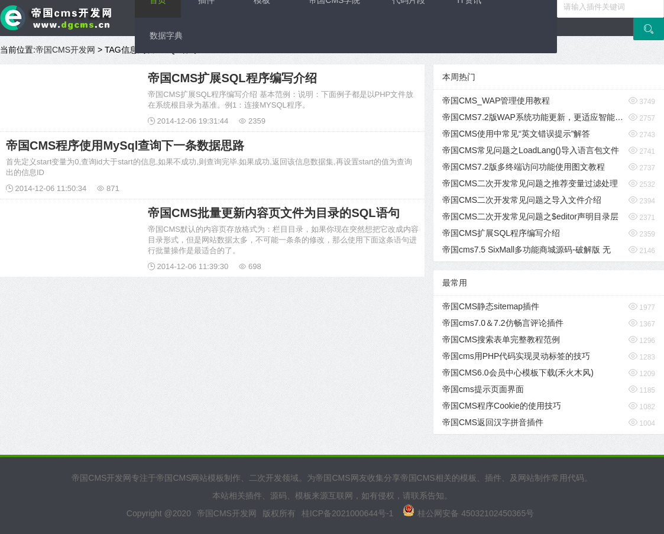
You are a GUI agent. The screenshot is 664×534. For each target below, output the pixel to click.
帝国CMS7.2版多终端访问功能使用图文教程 (523, 166)
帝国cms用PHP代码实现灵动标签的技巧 (516, 356)
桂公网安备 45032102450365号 (468, 513)
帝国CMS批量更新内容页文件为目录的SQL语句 (274, 212)
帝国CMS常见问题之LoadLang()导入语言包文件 (530, 150)
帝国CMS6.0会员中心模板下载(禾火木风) (518, 372)
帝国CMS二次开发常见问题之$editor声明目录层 (530, 216)
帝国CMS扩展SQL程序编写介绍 (232, 78)
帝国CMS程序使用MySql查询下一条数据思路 (125, 145)
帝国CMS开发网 (65, 49)
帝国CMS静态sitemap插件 (490, 306)
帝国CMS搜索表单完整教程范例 (501, 339)
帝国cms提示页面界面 (483, 389)
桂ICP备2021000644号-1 (348, 513)
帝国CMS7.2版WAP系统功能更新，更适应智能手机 (532, 117)
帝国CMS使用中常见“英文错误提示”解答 (516, 133)
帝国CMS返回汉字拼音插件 (492, 422)
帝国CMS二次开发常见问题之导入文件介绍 (521, 200)
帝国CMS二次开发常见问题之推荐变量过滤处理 (530, 183)
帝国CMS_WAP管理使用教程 (496, 100)
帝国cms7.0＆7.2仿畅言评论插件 (502, 323)
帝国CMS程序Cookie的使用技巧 (501, 405)
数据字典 (166, 35)
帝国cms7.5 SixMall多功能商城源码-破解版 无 (526, 249)
